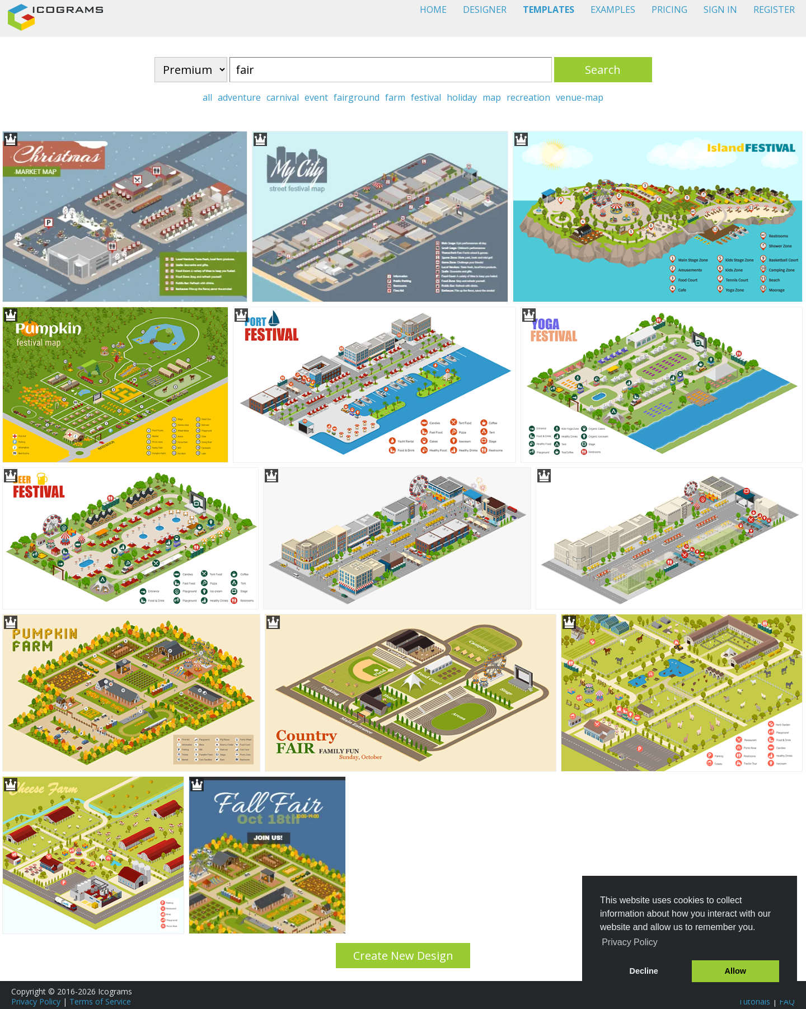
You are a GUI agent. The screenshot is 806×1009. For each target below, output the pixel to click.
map (491, 97)
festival (426, 97)
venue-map (579, 97)
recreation (528, 97)
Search (603, 69)
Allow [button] (735, 970)
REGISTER (774, 9)
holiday (462, 97)
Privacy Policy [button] (630, 942)
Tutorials (754, 1001)
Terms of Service (100, 1001)
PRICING (669, 9)
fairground (356, 97)
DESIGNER (485, 9)
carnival (282, 97)
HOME (433, 9)
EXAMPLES (613, 9)
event (316, 97)
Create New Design (403, 955)
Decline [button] (644, 970)
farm (395, 97)
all (207, 97)
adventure (239, 97)
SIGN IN (720, 9)
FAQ (787, 1001)
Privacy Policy (35, 1001)
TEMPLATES (548, 9)
